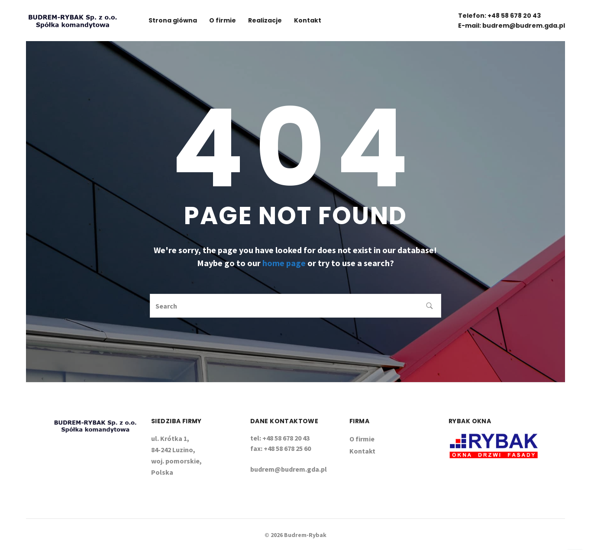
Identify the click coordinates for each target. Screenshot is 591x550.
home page (284, 262)
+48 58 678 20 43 (514, 15)
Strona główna (173, 20)
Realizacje (265, 20)
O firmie (222, 20)
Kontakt (307, 20)
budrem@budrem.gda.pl (523, 25)
